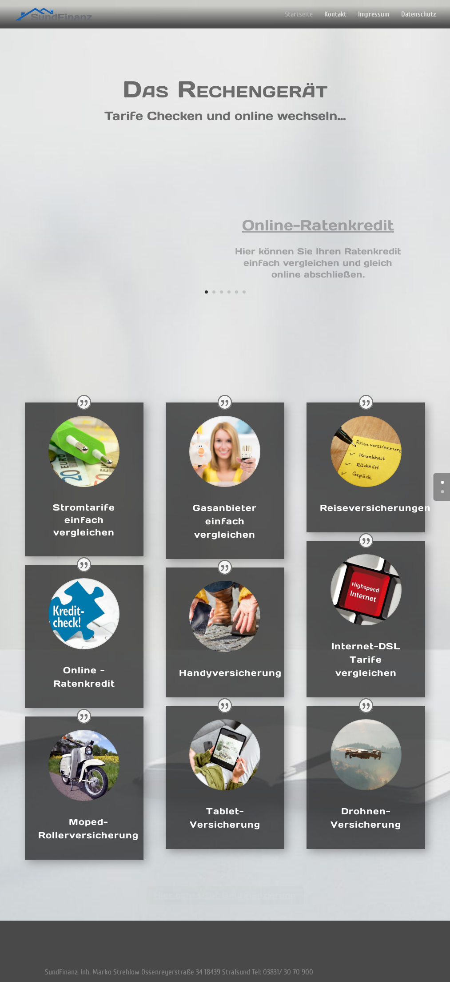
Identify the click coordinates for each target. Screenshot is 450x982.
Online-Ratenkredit (318, 225)
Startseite (299, 14)
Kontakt (335, 14)
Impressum (374, 14)
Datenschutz (418, 14)
